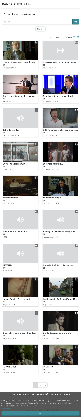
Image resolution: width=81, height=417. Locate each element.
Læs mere (5, 408)
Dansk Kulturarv (16, 4)
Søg (75, 21)
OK (40, 413)
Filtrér (40, 29)
